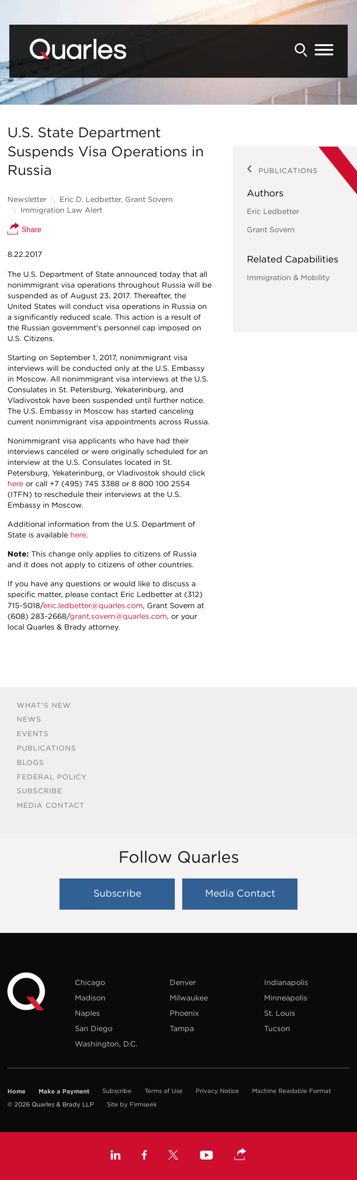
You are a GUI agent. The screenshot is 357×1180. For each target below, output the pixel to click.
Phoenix (184, 1013)
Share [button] (24, 230)
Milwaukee (189, 997)
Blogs (30, 762)
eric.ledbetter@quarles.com (93, 605)
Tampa (182, 1028)
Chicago (90, 982)
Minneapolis (285, 997)
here (15, 483)
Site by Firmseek (132, 1104)
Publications (46, 748)
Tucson (277, 1028)
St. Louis (279, 1013)
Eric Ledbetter (273, 211)
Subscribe (39, 790)
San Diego (93, 1028)
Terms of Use (164, 1091)
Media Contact (51, 805)
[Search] (301, 50)
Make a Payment (64, 1091)
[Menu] (324, 50)
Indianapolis (286, 982)
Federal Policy (52, 776)
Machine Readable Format (291, 1091)
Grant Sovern (271, 229)
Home (16, 1091)
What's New (44, 705)
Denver (183, 982)
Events (33, 733)
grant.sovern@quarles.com (118, 616)
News (29, 719)
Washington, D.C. (106, 1043)
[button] (240, 1155)
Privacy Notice (217, 1091)
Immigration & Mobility (288, 277)
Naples (87, 1013)
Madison (90, 997)
